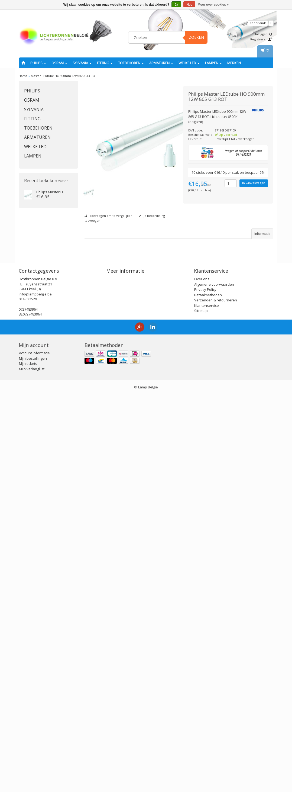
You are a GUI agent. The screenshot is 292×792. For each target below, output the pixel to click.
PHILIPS (38, 62)
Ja (176, 5)
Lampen (213, 62)
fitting (105, 62)
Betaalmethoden (208, 692)
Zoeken (196, 37)
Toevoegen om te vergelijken (108, 216)
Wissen (63, 181)
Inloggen (263, 34)
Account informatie (34, 750)
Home (23, 76)
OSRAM (59, 62)
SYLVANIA (82, 62)
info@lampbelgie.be (35, 691)
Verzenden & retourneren (215, 697)
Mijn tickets (28, 760)
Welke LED (189, 62)
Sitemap (201, 707)
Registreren (261, 39)
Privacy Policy (205, 686)
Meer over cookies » (213, 5)
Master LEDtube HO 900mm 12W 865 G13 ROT (64, 76)
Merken (234, 62)
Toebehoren (131, 62)
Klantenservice (206, 702)
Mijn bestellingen (33, 755)
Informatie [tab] (262, 233)
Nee (189, 5)
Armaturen (161, 62)
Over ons (201, 676)
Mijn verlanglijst (31, 766)
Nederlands (257, 23)
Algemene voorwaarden (214, 681)
